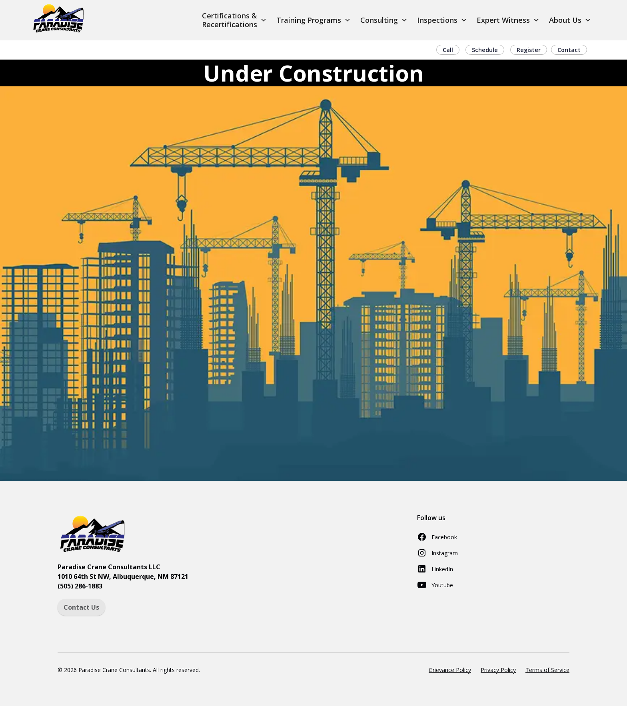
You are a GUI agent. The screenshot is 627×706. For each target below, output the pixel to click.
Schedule (485, 50)
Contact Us (81, 607)
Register (529, 50)
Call (448, 50)
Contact (569, 50)
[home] (59, 20)
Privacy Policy (498, 670)
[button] (234, 20)
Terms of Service (547, 670)
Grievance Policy (450, 670)
